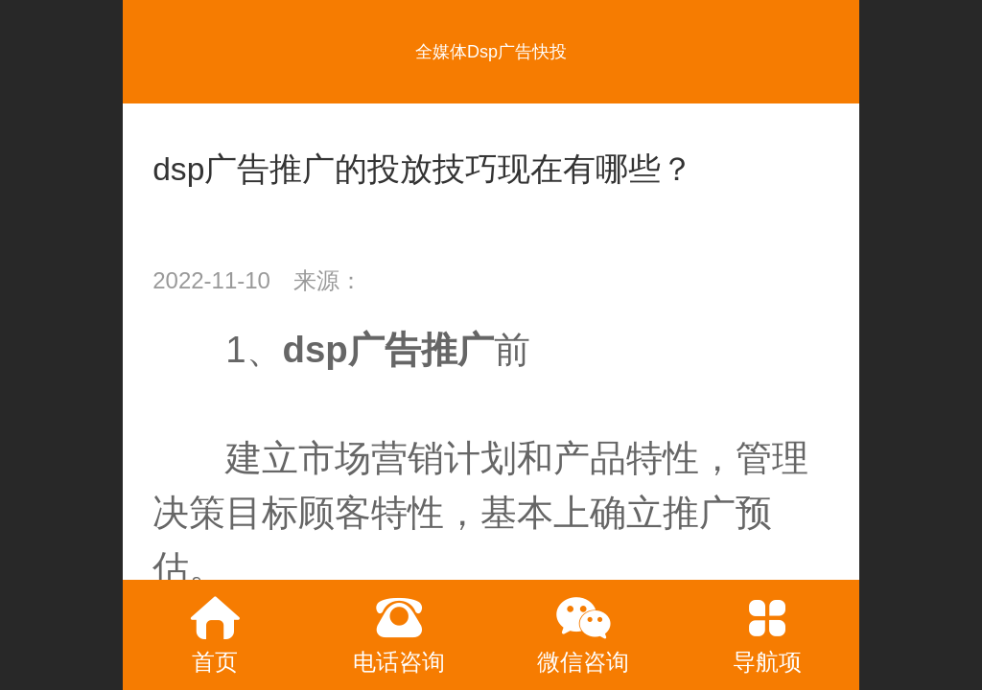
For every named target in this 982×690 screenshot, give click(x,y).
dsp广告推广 (388, 349)
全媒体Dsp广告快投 (491, 51)
